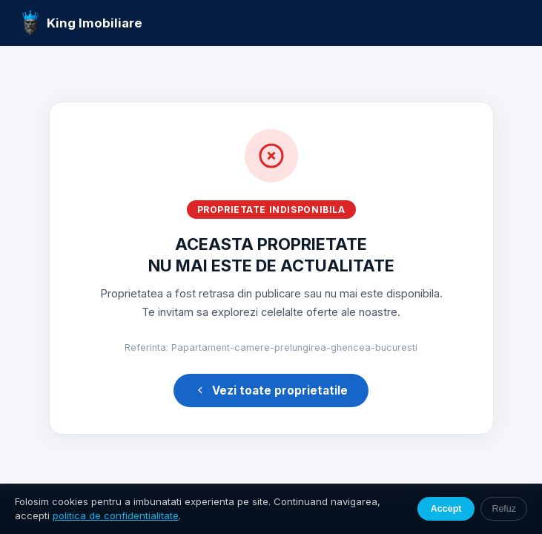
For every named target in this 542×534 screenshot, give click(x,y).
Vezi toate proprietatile (271, 390)
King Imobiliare (82, 23)
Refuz (504, 509)
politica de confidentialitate (116, 515)
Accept (446, 509)
